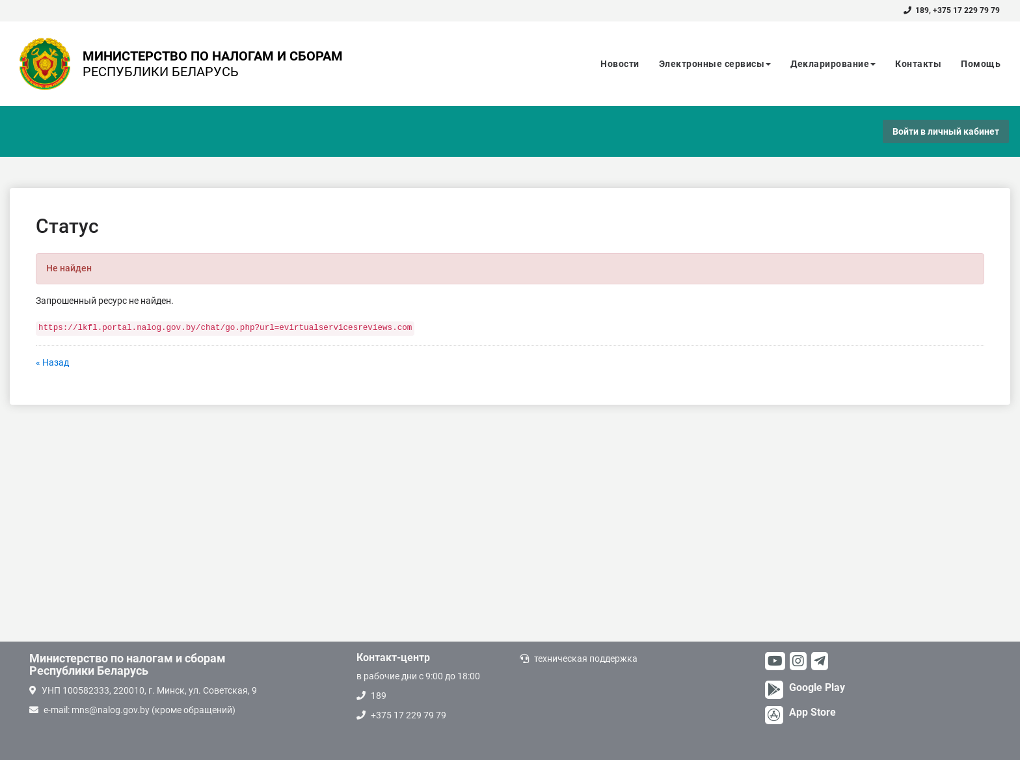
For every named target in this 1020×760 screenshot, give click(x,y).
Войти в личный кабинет (945, 131)
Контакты (918, 64)
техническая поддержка (586, 658)
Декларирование (833, 64)
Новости (619, 64)
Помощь (980, 64)
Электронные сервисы (715, 64)
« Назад (52, 362)
